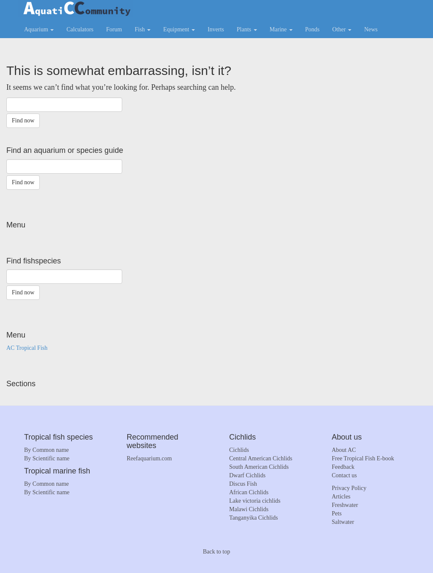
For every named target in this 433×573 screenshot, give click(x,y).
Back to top (216, 551)
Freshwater (345, 505)
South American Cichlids (259, 467)
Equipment (179, 29)
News (371, 29)
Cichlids (239, 450)
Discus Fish (243, 484)
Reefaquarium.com (149, 458)
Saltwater (343, 522)
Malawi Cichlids (249, 509)
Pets (337, 513)
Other (341, 29)
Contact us (344, 475)
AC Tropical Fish (26, 348)
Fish (142, 29)
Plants (247, 29)
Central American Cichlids (260, 458)
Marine (281, 29)
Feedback (343, 467)
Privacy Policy (349, 488)
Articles (341, 496)
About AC (344, 450)
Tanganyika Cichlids (253, 518)
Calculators (79, 29)
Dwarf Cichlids (247, 475)
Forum (114, 29)
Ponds (312, 29)
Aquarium (39, 29)
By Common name (46, 450)
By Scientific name (46, 458)
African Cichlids (249, 492)
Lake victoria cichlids (254, 501)
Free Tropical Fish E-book (363, 458)
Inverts (216, 29)
